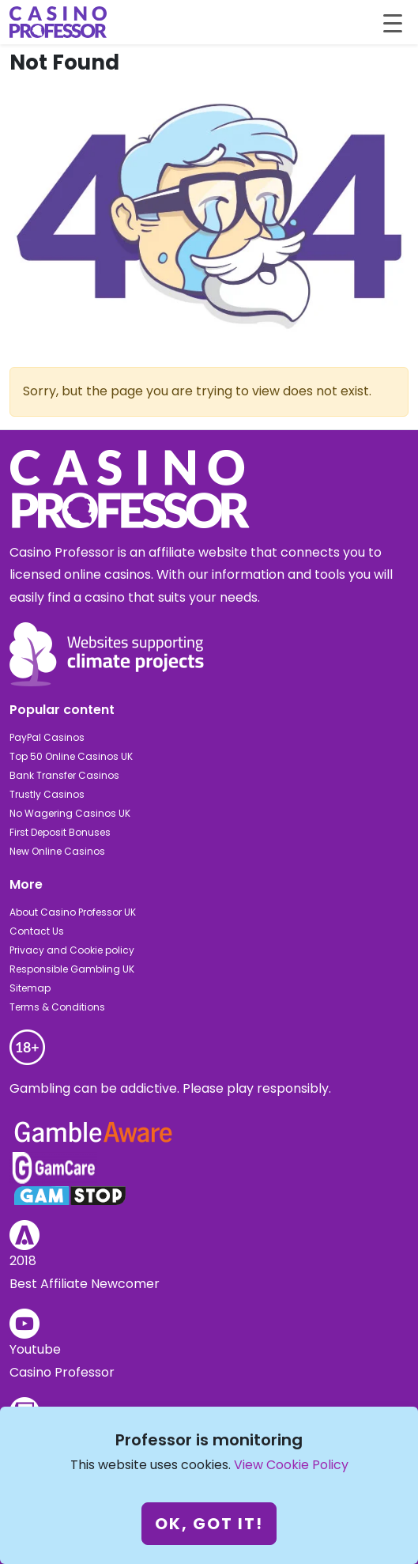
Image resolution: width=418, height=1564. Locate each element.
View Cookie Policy (291, 1465)
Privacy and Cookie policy (71, 950)
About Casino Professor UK (72, 912)
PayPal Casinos (47, 737)
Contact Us (36, 931)
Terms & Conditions (57, 1007)
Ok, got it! (209, 1524)
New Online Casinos (57, 851)
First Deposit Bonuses (60, 832)
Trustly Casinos (47, 794)
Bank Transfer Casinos (64, 775)
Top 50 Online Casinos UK (71, 756)
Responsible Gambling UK (71, 969)
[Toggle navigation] (393, 22)
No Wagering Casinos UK (69, 813)
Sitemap (30, 988)
